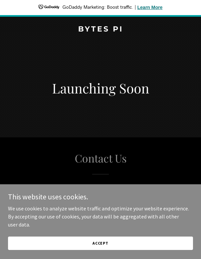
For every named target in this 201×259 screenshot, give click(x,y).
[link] (100, 29)
